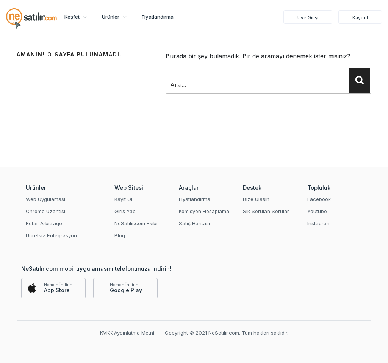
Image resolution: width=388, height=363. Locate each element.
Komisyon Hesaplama (204, 211)
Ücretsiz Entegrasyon (51, 235)
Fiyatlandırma (158, 17)
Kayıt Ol (123, 199)
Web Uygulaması (45, 199)
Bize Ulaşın (256, 199)
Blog (119, 235)
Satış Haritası (194, 223)
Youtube (317, 211)
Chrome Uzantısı (45, 211)
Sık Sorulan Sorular (266, 211)
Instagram (319, 223)
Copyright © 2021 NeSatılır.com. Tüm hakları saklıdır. (226, 333)
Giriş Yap (125, 211)
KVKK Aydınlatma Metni (127, 333)
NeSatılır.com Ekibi (136, 223)
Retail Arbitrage (44, 223)
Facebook (319, 199)
